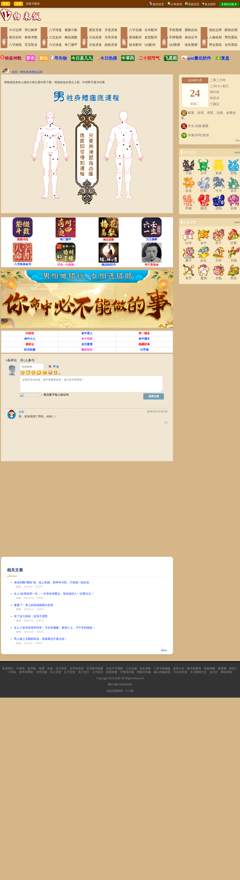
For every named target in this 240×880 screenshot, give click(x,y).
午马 (219, 189)
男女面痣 (215, 44)
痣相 (18, 586)
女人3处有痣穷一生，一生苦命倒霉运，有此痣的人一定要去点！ (54, 593)
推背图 (222, 668)
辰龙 (189, 189)
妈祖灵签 (111, 44)
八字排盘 (55, 30)
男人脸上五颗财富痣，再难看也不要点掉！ (40, 638)
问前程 (30, 333)
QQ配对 (150, 44)
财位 (44, 58)
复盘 (225, 58)
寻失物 (60, 58)
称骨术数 (31, 37)
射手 (189, 276)
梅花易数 (71, 37)
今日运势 (15, 30)
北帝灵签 (41, 672)
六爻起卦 (55, 37)
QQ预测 (174, 44)
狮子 (189, 259)
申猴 (189, 207)
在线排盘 (44, 38)
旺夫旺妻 (29, 349)
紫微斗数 (71, 30)
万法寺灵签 (180, 672)
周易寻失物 (144, 672)
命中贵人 (87, 333)
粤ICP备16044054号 (120, 684)
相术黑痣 (204, 38)
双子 (219, 241)
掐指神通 (111, 672)
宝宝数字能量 (94, 668)
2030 (117, 678)
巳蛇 (204, 189)
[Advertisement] (46, 511)
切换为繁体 (33, 3)
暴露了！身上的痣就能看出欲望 (33, 605)
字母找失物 (127, 672)
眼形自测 (231, 30)
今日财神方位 (198, 672)
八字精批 (15, 44)
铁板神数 (13, 58)
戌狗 (219, 207)
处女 (204, 259)
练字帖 (32, 668)
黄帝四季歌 (26, 672)
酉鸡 (204, 207)
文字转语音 (77, 668)
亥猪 (234, 207)
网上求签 (84, 38)
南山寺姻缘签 (162, 672)
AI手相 (144, 349)
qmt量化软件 (199, 58)
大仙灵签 (95, 37)
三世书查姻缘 (162, 668)
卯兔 (234, 171)
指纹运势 (215, 30)
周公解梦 (31, 30)
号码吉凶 (164, 38)
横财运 (30, 344)
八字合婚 (135, 30)
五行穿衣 (61, 668)
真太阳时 (210, 4)
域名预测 (191, 44)
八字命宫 (97, 672)
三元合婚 (131, 668)
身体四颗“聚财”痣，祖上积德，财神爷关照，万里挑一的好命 (51, 582)
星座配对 (135, 37)
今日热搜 (107, 58)
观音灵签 (95, 30)
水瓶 (219, 276)
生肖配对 (151, 30)
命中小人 (29, 338)
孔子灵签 (69, 672)
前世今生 (178, 668)
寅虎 (219, 171)
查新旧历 (193, 4)
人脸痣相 (215, 37)
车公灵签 (55, 672)
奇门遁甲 (71, 44)
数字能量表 (194, 668)
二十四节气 (149, 58)
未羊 (234, 189)
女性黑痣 (231, 44)
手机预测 (175, 30)
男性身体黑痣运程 (31, 72)
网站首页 (4, 38)
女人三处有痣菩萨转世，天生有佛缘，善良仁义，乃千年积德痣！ (54, 627)
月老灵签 (111, 30)
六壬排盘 (55, 44)
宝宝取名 (31, 44)
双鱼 (234, 276)
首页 (14, 72)
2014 (111, 678)
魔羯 (204, 276)
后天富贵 (87, 344)
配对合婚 (124, 38)
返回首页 (158, 4)
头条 (50, 668)
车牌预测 (175, 37)
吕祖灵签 (95, 44)
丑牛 (204, 171)
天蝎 (234, 259)
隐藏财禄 (144, 344)
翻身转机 (87, 349)
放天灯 (214, 672)
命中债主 (144, 338)
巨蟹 (234, 241)
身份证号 (191, 37)
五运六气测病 (114, 668)
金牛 (204, 241)
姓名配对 (135, 44)
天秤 (219, 259)
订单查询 (176, 4)
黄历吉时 (15, 37)
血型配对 (151, 37)
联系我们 (8, 668)
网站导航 (226, 672)
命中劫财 (87, 338)
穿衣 (30, 58)
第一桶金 (144, 333)
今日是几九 (81, 58)
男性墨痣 (231, 37)
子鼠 (189, 171)
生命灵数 (145, 668)
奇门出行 (83, 672)
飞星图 (170, 58)
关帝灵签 (111, 37)
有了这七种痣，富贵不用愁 (31, 616)
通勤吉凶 (191, 30)
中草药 (128, 58)
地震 (41, 668)
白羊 (189, 241)
